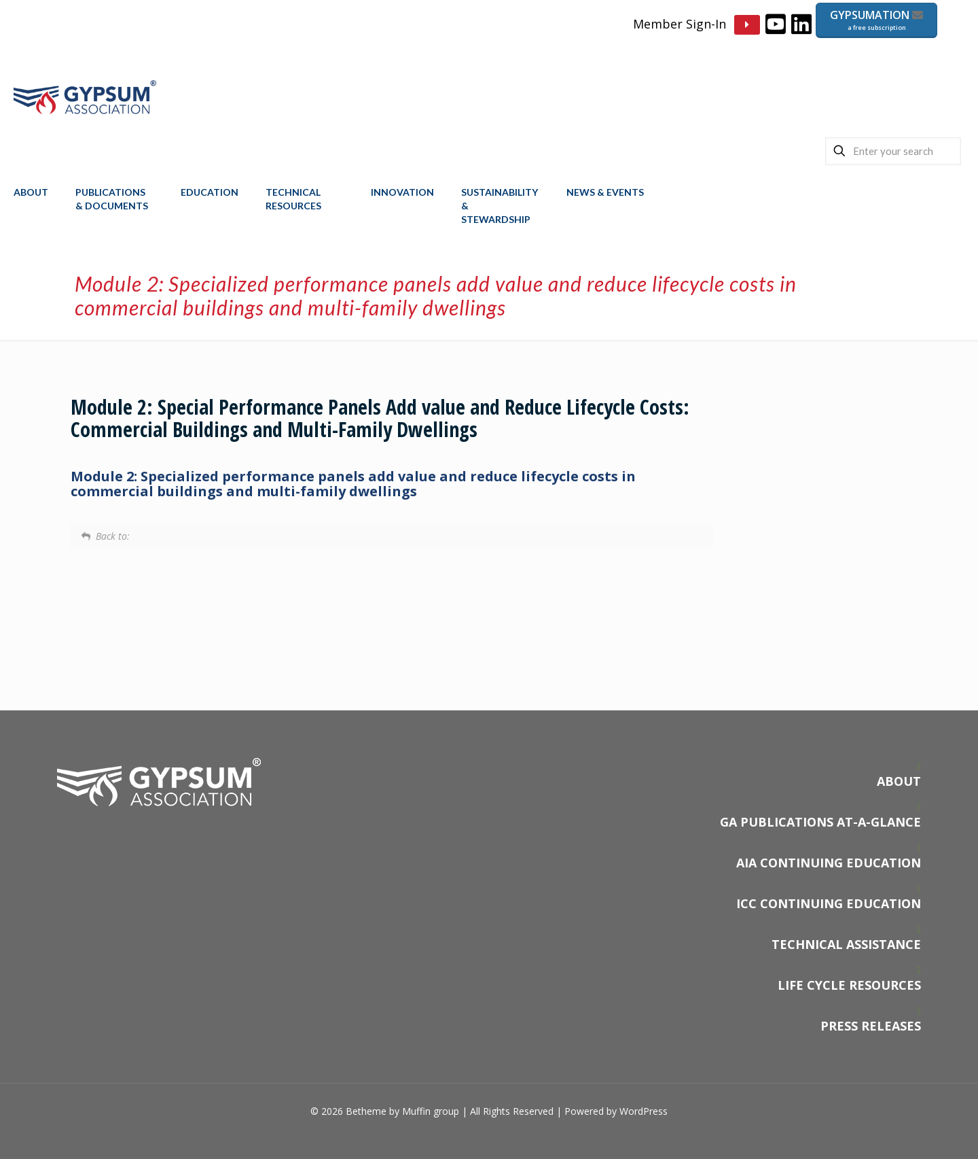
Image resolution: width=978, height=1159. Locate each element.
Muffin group (430, 1111)
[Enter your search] (893, 151)
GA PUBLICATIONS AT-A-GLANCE (820, 822)
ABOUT (899, 781)
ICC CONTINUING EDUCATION (828, 903)
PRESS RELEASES (870, 1026)
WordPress (643, 1111)
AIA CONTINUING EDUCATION (828, 862)
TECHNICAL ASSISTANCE (846, 944)
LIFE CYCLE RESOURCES (849, 985)
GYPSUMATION (876, 20)
